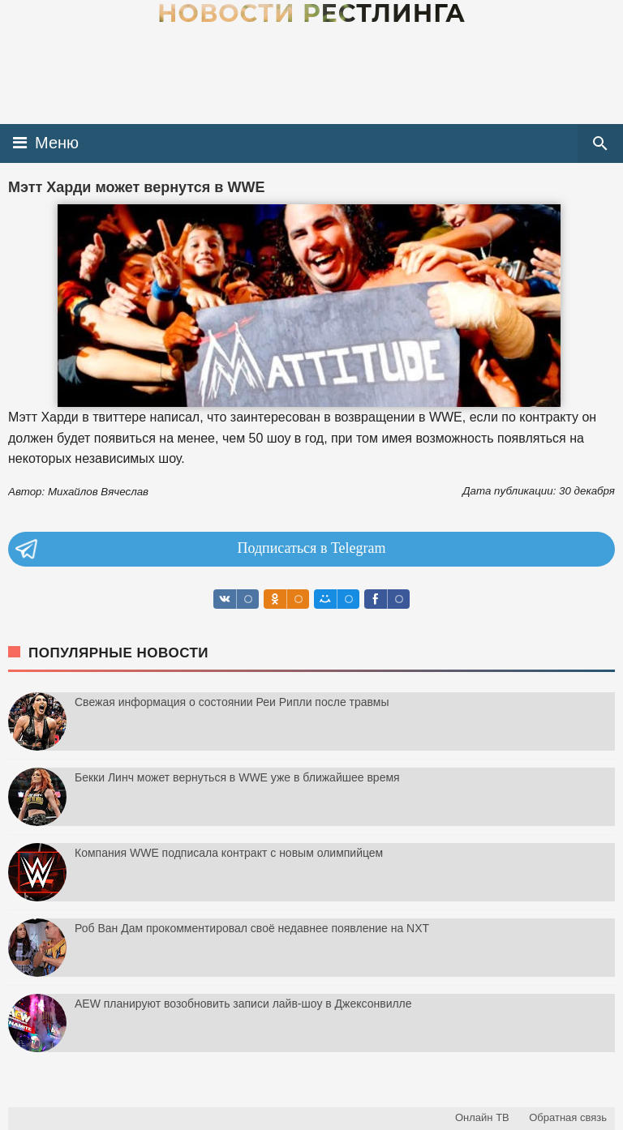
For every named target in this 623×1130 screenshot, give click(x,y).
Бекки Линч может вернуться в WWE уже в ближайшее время (237, 777)
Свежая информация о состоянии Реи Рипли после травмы (232, 702)
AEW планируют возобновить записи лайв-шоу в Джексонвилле (243, 1003)
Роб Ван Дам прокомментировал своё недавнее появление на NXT (252, 928)
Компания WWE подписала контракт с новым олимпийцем (229, 852)
